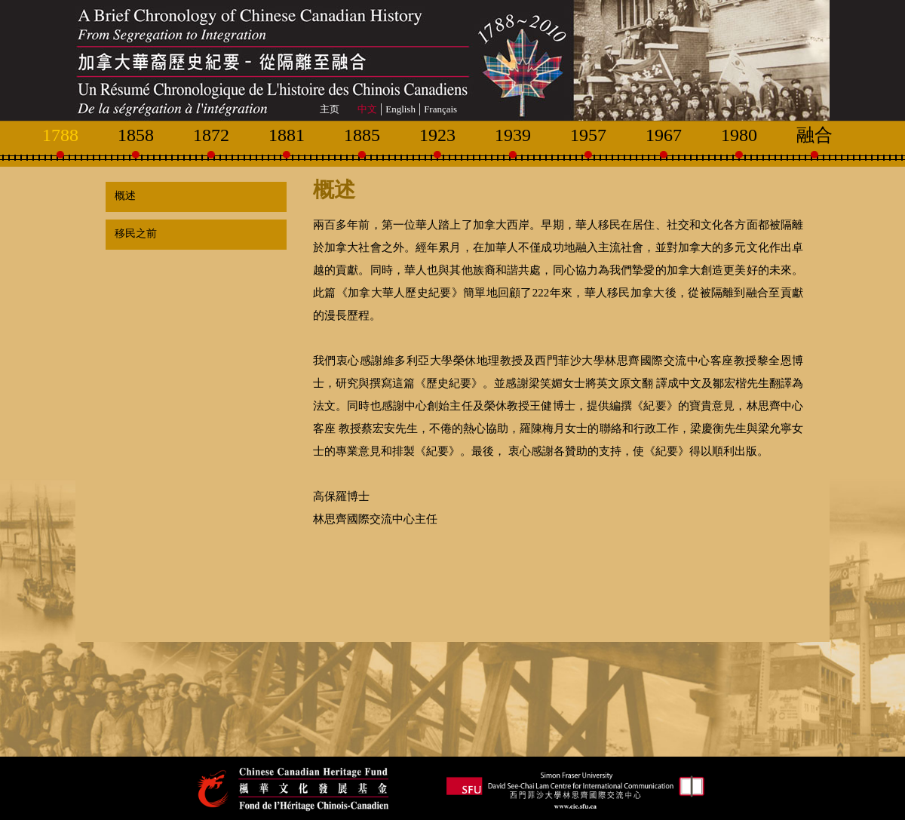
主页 (329, 109)
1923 (437, 135)
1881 (286, 135)
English (400, 109)
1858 (136, 135)
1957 (588, 135)
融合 (814, 135)
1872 (211, 135)
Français (440, 109)
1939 (513, 135)
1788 (60, 135)
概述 (122, 195)
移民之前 (133, 233)
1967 (664, 135)
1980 (739, 135)
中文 (367, 109)
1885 (362, 135)
